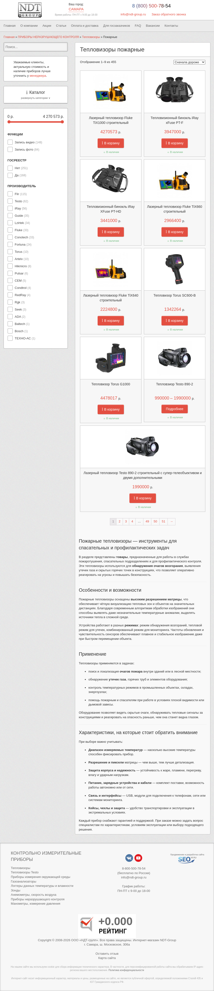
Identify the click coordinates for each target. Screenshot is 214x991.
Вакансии (153, 25)
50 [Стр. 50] (155, 521)
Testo (21, 201)
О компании (29, 25)
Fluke (21, 230)
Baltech (22, 324)
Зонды (15, 890)
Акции (46, 25)
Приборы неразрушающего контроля (37, 899)
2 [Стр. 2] (119, 521)
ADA (20, 316)
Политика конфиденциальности (126, 970)
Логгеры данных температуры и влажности (42, 886)
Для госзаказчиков (116, 25)
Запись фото (27, 149)
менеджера (38, 75)
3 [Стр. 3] (126, 521)
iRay (21, 208)
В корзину (111, 143)
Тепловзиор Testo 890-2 (174, 384)
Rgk (20, 302)
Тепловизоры (91, 37)
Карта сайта (107, 958)
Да (20, 175)
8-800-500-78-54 (134, 868)
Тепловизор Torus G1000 (110, 384)
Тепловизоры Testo (25, 872)
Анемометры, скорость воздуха (33, 894)
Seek (20, 309)
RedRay (22, 295)
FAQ (138, 25)
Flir (21, 194)
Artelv (22, 259)
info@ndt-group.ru (133, 14)
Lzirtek (22, 223)
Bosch (21, 331)
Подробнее (174, 409)
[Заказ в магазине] (189, 62)
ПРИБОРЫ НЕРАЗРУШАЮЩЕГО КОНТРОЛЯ (48, 37)
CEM (20, 280)
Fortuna (23, 244)
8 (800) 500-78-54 (151, 5)
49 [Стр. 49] (147, 521)
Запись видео (28, 142)
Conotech (24, 237)
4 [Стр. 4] (132, 521)
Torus (21, 252)
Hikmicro (23, 266)
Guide (22, 215)
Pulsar (21, 273)
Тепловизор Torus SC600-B (175, 295)
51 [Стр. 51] (163, 521)
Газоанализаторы (23, 881)
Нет (21, 168)
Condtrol (23, 288)
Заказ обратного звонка (169, 14)
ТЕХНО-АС (25, 338)
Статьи (61, 25)
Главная (9, 25)
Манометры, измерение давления (35, 903)
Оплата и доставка (85, 25)
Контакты (171, 25)
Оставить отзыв (106, 953)
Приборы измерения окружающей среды (40, 877)
